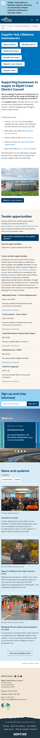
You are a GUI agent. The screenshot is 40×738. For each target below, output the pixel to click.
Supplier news (10, 70)
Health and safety (11, 51)
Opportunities (10, 44)
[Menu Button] (37, 20)
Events (17, 479)
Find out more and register (19, 438)
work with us (28, 138)
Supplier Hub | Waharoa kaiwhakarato (17, 36)
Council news (7, 479)
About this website (18, 726)
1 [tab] (15, 451)
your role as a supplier (27, 149)
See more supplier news (20, 653)
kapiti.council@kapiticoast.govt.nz (14, 699)
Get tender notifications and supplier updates (19, 237)
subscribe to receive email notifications (20, 226)
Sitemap (6, 726)
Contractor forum (15, 430)
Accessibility (31, 726)
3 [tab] (22, 451)
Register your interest (13, 64)
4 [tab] (25, 451)
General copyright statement (26, 729)
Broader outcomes (12, 57)
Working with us (28, 44)
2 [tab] (18, 451)
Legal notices (9, 729)
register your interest (13, 121)
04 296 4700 (12, 691)
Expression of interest (10, 310)
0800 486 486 (14, 694)
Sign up (32, 404)
